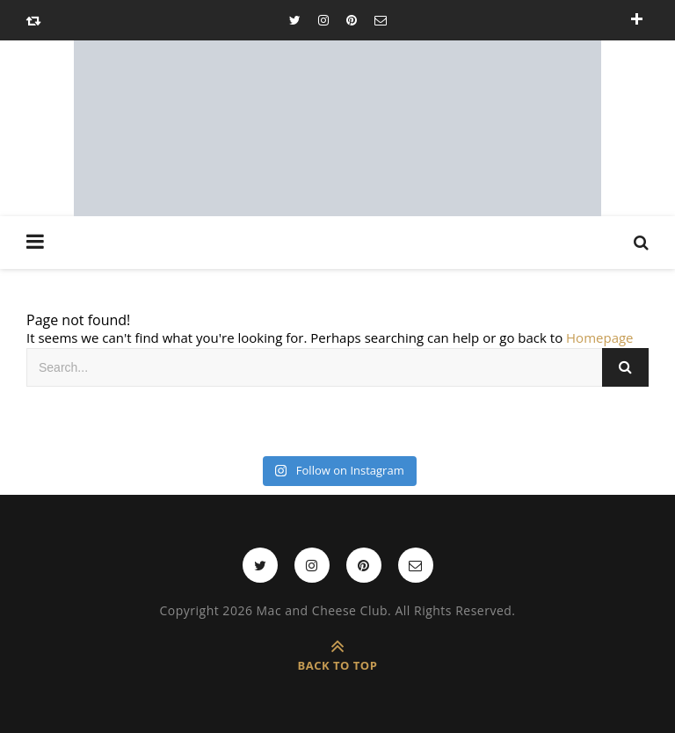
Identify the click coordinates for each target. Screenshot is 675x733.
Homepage (599, 337)
